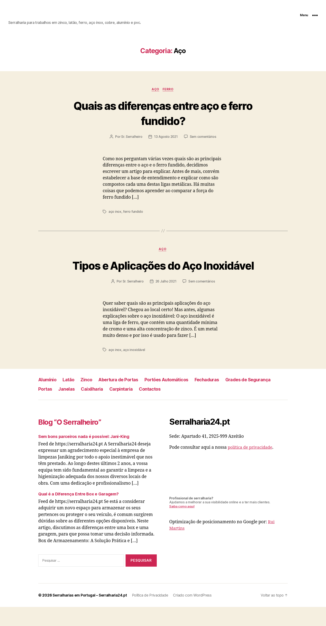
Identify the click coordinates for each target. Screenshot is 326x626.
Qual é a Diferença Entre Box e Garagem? (80, 513)
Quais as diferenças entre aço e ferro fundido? (163, 116)
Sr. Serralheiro (131, 140)
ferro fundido (133, 215)
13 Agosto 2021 (166, 140)
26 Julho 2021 (166, 300)
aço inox (115, 215)
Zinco (89, 399)
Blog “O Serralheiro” (75, 441)
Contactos (215, 408)
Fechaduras (223, 399)
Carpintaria (184, 408)
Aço (155, 93)
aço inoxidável (134, 369)
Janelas (126, 408)
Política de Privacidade (155, 614)
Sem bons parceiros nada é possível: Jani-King (86, 455)
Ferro (168, 93)
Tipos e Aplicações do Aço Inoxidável (163, 276)
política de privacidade (251, 466)
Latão (70, 399)
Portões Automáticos (178, 399)
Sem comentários (203, 140)
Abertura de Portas (124, 399)
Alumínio (48, 399)
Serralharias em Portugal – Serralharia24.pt (92, 614)
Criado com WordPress (198, 614)
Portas (102, 408)
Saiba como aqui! (182, 525)
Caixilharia (153, 408)
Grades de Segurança (63, 408)
